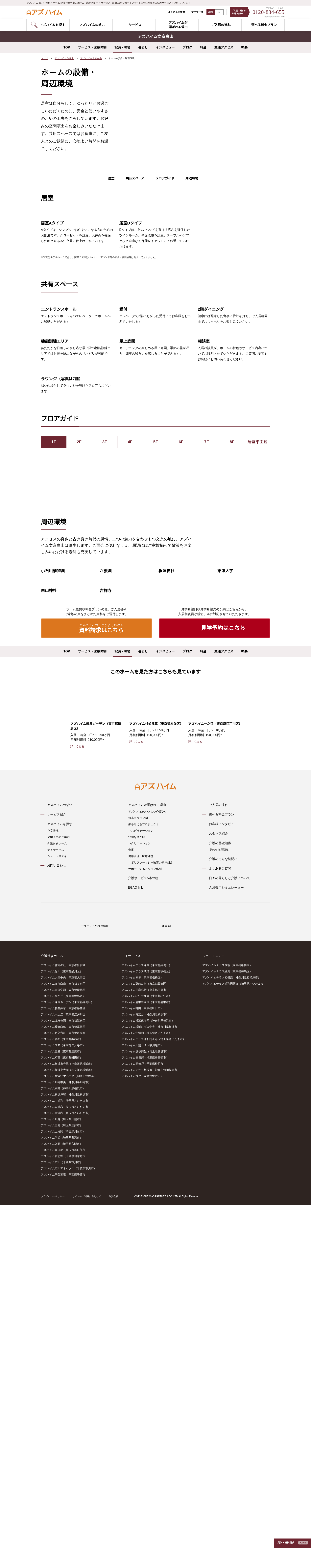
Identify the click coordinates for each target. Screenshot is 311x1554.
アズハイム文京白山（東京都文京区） (64, 1333)
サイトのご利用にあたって (86, 1545)
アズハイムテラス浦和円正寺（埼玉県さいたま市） (153, 1388)
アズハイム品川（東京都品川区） (62, 1321)
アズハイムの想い (59, 1139)
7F (206, 623)
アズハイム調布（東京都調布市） (62, 1388)
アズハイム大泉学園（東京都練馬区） (64, 1339)
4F (130, 623)
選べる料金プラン (221, 1148)
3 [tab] (192, 175)
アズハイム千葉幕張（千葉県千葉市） (64, 1524)
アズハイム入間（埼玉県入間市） (62, 1493)
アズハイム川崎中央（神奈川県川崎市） (66, 1432)
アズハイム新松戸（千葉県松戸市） (144, 1413)
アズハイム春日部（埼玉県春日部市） (64, 1499)
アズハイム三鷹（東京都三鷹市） (62, 1401)
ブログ (187, 47)
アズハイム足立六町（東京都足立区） (64, 1382)
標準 (208, 12)
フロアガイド (164, 192)
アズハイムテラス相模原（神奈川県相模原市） (151, 1419)
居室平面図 (257, 623)
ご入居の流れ (218, 1139)
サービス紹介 (56, 1148)
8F (232, 623)
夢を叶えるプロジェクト (143, 1158)
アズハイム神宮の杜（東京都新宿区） (64, 1315)
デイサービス (55, 1184)
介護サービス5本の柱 (143, 1212)
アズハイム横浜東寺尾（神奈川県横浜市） (67, 1413)
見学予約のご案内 (58, 1171)
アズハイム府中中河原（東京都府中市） (147, 1352)
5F (155, 623)
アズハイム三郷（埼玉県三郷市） (62, 1475)
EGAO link (135, 1221)
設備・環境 (122, 47)
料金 (203, 47)
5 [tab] (202, 175)
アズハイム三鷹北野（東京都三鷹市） (145, 1339)
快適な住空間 (136, 1171)
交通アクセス (223, 47)
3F (104, 623)
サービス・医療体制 (92, 47)
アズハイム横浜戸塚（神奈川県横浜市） (66, 1444)
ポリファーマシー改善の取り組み (152, 1196)
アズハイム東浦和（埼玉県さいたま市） (66, 1456)
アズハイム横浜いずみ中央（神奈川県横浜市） (70, 1425)
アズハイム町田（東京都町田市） (62, 1407)
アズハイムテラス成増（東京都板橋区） (147, 1321)
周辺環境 (191, 192)
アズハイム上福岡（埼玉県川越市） (63, 1481)
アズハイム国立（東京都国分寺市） (63, 1395)
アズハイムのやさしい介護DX (146, 1146)
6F (181, 623)
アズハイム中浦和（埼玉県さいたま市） (66, 1450)
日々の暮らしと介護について (229, 1212)
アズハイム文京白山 (91, 58)
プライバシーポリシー (53, 1545)
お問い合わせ (56, 1199)
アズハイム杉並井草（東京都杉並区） (64, 1358)
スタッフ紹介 (218, 1167)
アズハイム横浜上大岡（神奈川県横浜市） (67, 1419)
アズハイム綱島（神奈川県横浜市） (63, 1438)
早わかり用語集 (219, 1184)
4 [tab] (197, 175)
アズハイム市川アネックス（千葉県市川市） (68, 1518)
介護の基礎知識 (220, 1177)
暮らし (143, 47)
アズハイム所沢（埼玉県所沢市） (62, 1487)
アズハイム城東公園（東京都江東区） (64, 1370)
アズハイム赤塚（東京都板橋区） (142, 1327)
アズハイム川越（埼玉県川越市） (62, 1469)
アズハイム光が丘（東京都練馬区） (63, 1345)
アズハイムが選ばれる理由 (147, 1139)
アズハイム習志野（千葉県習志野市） (64, 1506)
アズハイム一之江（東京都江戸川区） (64, 1364)
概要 (244, 47)
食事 (131, 1184)
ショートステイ (57, 1190)
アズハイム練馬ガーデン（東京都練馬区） (67, 1352)
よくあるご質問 (174, 12)
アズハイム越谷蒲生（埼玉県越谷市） (145, 1401)
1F (53, 623)
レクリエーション (139, 1177)
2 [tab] (188, 175)
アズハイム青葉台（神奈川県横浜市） (145, 1364)
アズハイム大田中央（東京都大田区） (64, 1327)
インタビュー (165, 47)
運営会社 (113, 1545)
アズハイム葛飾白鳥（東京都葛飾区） (64, 1376)
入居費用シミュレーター (226, 1221)
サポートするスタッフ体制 (145, 1203)
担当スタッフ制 (138, 1152)
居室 (111, 192)
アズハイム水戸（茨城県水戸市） (142, 1425)
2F (79, 623)
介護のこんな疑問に (223, 1193)
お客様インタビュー (223, 1158)
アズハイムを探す (64, 58)
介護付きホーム (57, 1177)
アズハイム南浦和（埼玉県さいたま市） (66, 1462)
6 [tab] (206, 175)
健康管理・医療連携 (140, 1190)
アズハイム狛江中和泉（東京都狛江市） (147, 1345)
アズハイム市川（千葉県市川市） (62, 1512)
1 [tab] (183, 175)
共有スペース (135, 192)
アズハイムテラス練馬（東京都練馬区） (147, 1315)
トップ (44, 58)
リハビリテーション (140, 1165)
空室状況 (53, 1165)
